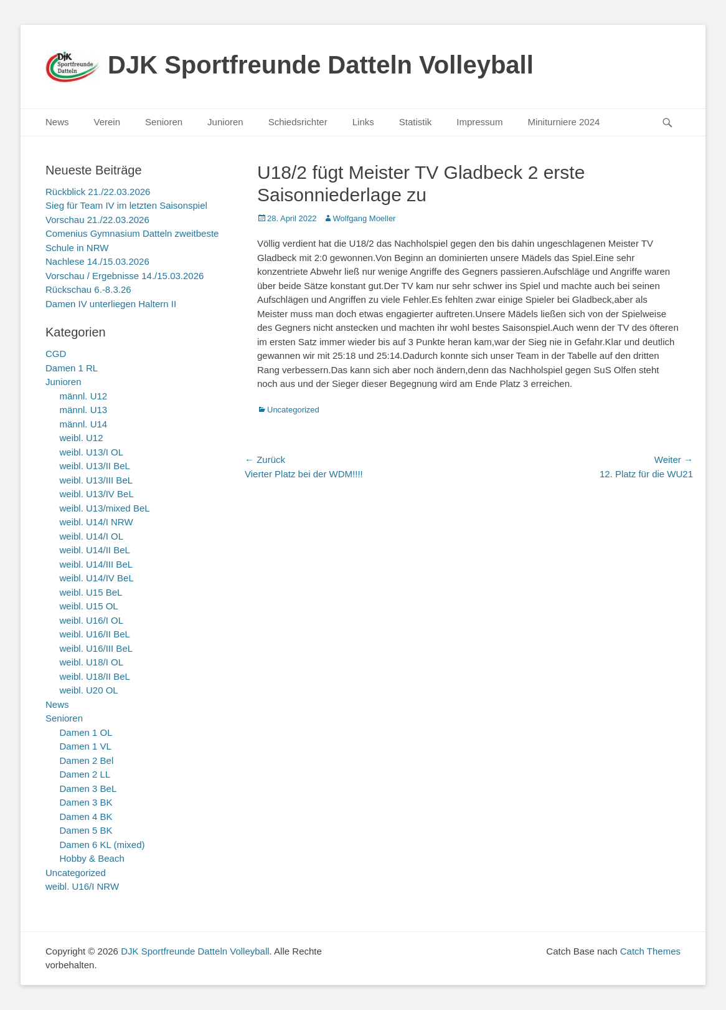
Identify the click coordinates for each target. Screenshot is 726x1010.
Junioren (225, 122)
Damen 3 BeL (88, 788)
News (57, 122)
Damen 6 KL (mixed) (102, 844)
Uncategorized (293, 409)
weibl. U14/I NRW (96, 522)
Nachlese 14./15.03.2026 (97, 261)
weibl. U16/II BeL (95, 634)
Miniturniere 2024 (563, 122)
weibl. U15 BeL (91, 592)
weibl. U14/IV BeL (97, 578)
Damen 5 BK (86, 830)
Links (363, 122)
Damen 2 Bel (87, 760)
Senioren (163, 122)
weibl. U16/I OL (92, 620)
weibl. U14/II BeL (95, 550)
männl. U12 (84, 396)
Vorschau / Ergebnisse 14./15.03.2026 (124, 275)
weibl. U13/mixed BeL (105, 508)
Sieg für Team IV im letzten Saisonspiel (126, 205)
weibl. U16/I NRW (82, 886)
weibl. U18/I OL (92, 662)
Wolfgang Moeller (364, 218)
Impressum (479, 122)
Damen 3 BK (86, 802)
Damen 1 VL (85, 746)
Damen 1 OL (86, 732)
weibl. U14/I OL (92, 536)
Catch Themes (650, 951)
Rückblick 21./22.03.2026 (97, 191)
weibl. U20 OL (89, 690)
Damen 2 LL (85, 774)
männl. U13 (84, 409)
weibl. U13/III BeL (96, 480)
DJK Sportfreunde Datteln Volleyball (321, 65)
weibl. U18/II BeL (95, 676)
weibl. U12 (81, 437)
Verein (107, 122)
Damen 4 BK (86, 816)
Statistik (415, 122)
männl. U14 (84, 424)
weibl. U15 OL (89, 606)
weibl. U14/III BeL (96, 564)
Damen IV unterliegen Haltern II (110, 303)
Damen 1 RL (71, 368)
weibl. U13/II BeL (95, 465)
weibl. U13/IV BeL (97, 493)
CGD (55, 353)
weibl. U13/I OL (92, 452)
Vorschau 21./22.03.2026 (97, 219)
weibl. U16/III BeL (96, 648)
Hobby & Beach (92, 858)
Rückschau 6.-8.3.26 (88, 289)
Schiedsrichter (298, 122)
